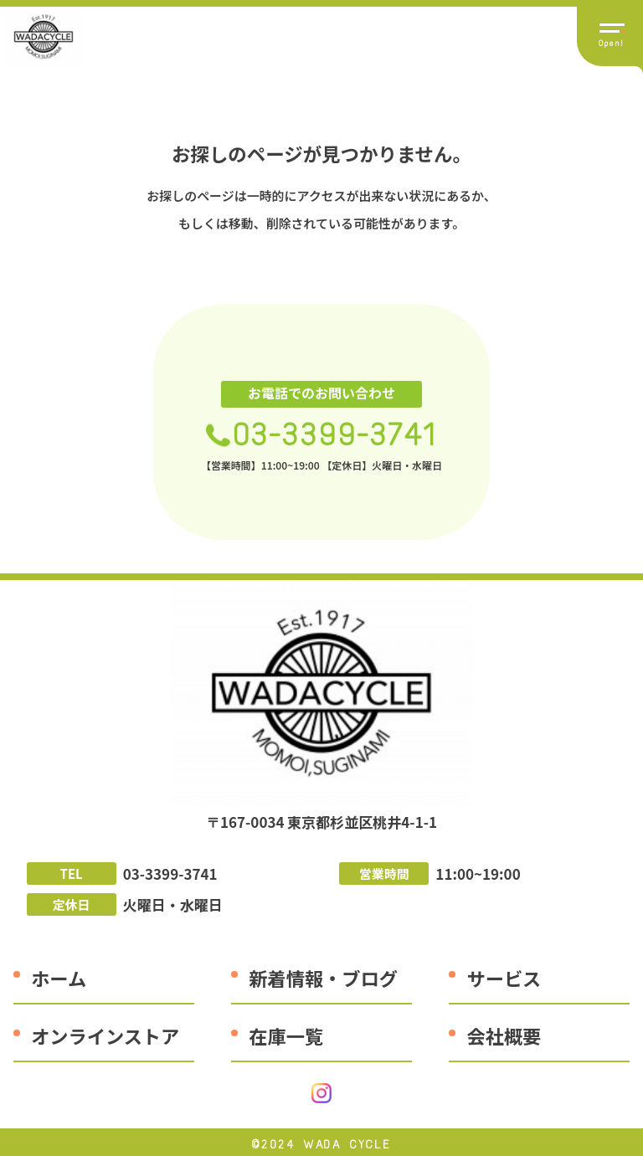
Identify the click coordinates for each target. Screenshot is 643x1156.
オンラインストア (105, 1035)
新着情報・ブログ (323, 977)
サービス (504, 977)
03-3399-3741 (335, 435)
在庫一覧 (286, 1035)
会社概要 (504, 1035)
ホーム (58, 977)
